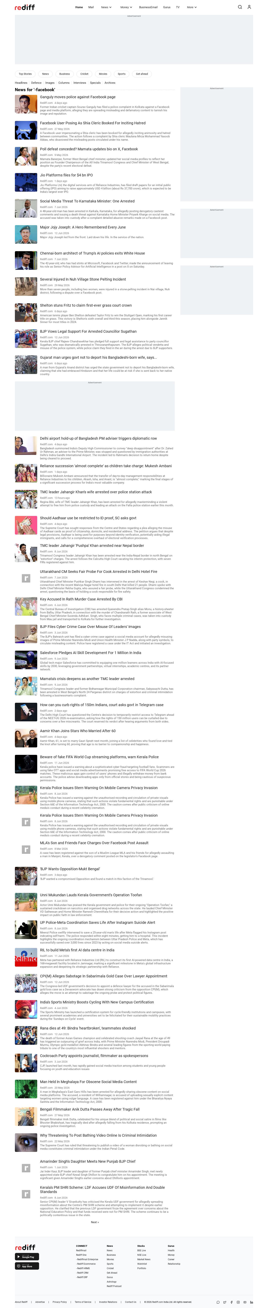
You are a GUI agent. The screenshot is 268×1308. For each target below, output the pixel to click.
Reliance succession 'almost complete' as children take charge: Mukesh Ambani (106, 466)
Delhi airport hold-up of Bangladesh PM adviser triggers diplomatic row (98, 438)
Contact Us (130, 1302)
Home (79, 7)
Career (171, 1259)
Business (64, 73)
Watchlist (142, 1264)
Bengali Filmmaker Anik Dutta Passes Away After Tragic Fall (90, 1109)
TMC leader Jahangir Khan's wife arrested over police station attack (96, 492)
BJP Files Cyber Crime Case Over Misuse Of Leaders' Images (90, 627)
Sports (121, 73)
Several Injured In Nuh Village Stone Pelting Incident (83, 279)
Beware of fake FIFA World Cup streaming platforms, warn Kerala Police (99, 757)
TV (178, 7)
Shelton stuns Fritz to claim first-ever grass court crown (86, 305)
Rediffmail (81, 1250)
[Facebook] (231, 1302)
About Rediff (21, 1302)
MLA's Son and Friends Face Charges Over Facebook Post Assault (94, 843)
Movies (103, 73)
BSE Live (141, 1250)
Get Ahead (112, 1273)
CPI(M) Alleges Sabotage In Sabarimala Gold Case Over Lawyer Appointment (103, 976)
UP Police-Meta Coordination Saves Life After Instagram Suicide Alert (97, 922)
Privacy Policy (60, 1302)
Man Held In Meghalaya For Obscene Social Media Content (88, 1082)
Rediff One (81, 1255)
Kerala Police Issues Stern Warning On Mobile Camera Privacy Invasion (99, 788)
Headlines (21, 82)
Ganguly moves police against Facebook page (78, 97)
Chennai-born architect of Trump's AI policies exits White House (92, 253)
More (192, 7)
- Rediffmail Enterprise (87, 1259)
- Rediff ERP (82, 1277)
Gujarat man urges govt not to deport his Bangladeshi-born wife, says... (98, 357)
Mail (91, 7)
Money (126, 7)
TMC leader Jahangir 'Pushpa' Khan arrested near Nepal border (92, 545)
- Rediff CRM (82, 1273)
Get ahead (142, 73)
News (106, 7)
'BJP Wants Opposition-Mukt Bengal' (70, 869)
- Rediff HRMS (83, 1268)
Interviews (80, 82)
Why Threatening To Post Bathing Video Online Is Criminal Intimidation (98, 1135)
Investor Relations (108, 1302)
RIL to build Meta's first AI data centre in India (77, 950)
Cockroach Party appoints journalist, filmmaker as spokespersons (94, 1056)
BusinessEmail (148, 7)
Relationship (174, 1264)
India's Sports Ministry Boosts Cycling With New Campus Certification (97, 1002)
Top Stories (25, 73)
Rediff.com (157, 1302)
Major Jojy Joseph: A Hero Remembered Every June (83, 227)
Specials (95, 82)
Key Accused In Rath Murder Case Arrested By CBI (81, 599)
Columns (64, 82)
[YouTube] (244, 1302)
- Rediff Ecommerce (85, 1264)
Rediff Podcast (114, 1286)
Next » (95, 1222)
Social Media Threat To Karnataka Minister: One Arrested (87, 201)
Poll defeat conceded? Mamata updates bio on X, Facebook (89, 149)
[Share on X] (224, 1302)
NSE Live (141, 1255)
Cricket (84, 73)
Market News (143, 1259)
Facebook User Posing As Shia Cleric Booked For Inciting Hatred (93, 123)
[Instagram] (238, 1302)
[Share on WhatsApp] (218, 1302)
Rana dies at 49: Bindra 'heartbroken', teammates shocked (88, 1028)
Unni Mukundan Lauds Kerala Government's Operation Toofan (91, 895)
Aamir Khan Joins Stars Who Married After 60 (78, 731)
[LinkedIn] (251, 1302)
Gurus (166, 7)
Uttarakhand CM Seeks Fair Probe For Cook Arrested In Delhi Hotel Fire (98, 572)
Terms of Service (83, 1302)
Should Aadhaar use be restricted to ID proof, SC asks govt (88, 518)
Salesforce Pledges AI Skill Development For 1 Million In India (90, 653)
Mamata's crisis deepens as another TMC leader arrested (87, 679)
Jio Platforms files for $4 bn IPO (66, 175)
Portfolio (141, 1268)
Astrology (112, 1281)
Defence (36, 82)
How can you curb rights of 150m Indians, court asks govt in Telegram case (102, 705)
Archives (110, 82)
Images (50, 82)
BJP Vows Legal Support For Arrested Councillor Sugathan (88, 331)
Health (171, 1250)
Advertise (40, 1302)
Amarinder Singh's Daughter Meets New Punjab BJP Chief (87, 1161)
